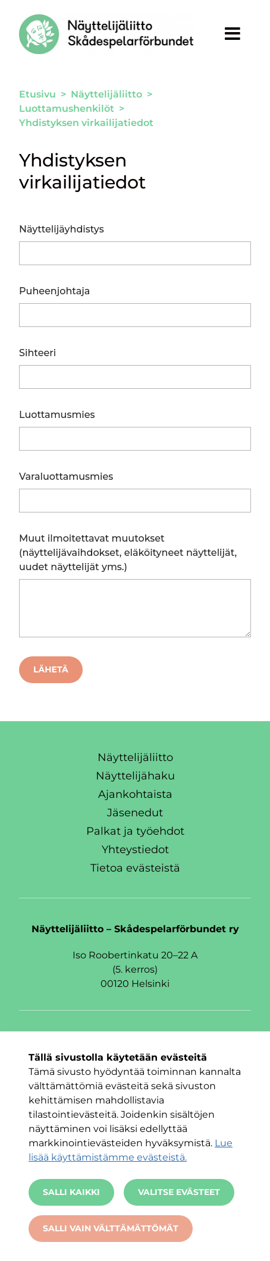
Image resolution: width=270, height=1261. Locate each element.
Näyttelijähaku (135, 775)
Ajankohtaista (135, 794)
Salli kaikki (71, 1192)
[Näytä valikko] (232, 33)
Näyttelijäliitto (135, 757)
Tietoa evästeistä (135, 868)
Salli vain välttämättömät (110, 1228)
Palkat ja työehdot (135, 831)
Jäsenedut (135, 812)
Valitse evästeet (179, 1192)
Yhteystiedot (135, 849)
